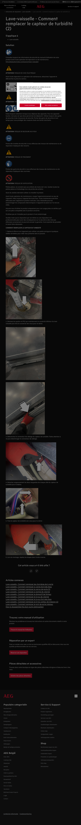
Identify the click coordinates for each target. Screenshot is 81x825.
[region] (41, 96)
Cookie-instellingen (30, 105)
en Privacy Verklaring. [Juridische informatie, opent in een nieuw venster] (55, 100)
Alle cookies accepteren (51, 105)
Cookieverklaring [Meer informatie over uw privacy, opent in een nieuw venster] (45, 100)
